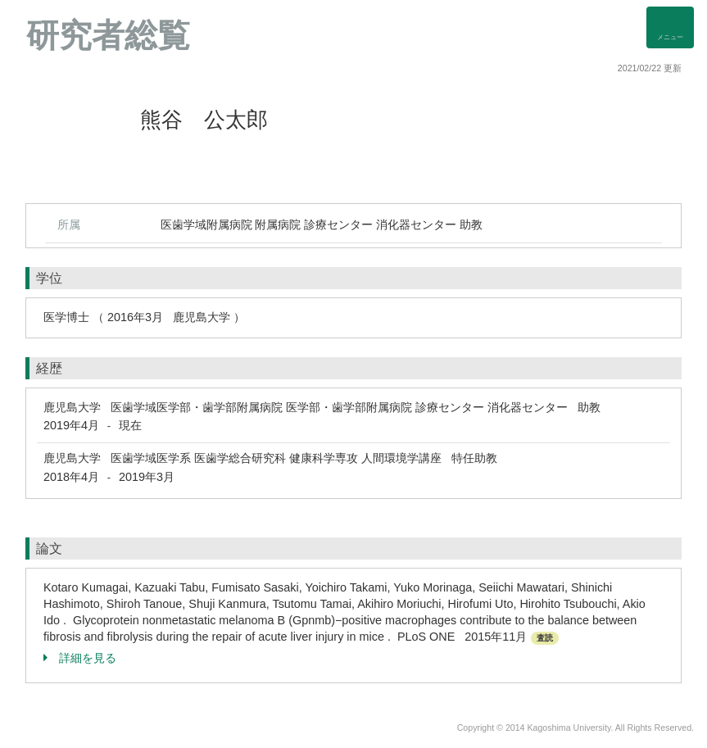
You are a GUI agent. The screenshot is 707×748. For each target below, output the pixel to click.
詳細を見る (79, 657)
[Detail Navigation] (670, 27)
